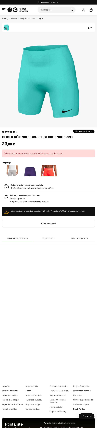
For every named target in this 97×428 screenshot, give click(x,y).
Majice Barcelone (57, 395)
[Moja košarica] (91, 10)
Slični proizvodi (48, 223)
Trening (5, 18)
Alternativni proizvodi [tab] (17, 238)
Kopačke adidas (9, 409)
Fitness (14, 18)
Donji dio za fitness (27, 18)
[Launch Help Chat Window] (86, 416)
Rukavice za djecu (34, 400)
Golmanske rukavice (59, 386)
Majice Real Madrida (59, 391)
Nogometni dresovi (82, 391)
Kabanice (77, 395)
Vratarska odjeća (81, 404)
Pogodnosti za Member (48, 2)
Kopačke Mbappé (10, 400)
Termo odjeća (56, 407)
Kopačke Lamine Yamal (12, 404)
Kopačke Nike (32, 386)
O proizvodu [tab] (48, 238)
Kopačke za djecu (34, 395)
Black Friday (79, 409)
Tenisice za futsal (10, 391)
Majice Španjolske (81, 386)
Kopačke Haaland (10, 395)
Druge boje (6, 162)
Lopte (28, 391)
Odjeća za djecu (33, 409)
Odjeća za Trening (58, 411)
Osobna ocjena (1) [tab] (79, 238)
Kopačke (6, 386)
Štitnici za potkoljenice (83, 400)
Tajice (40, 18)
